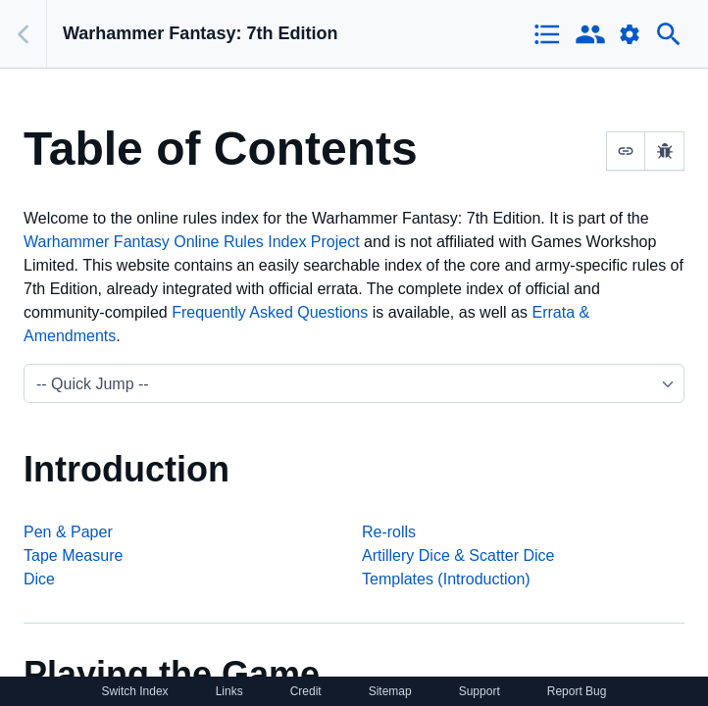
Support (479, 691)
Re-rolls (389, 532)
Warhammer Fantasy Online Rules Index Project (192, 241)
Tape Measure (73, 555)
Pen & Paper (68, 532)
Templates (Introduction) (446, 579)
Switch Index (135, 691)
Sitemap (390, 691)
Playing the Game (172, 674)
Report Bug (577, 691)
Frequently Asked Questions (270, 312)
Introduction (126, 469)
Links (229, 691)
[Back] (23, 34)
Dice (39, 579)
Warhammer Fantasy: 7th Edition (200, 33)
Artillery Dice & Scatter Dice (458, 555)
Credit (306, 691)
